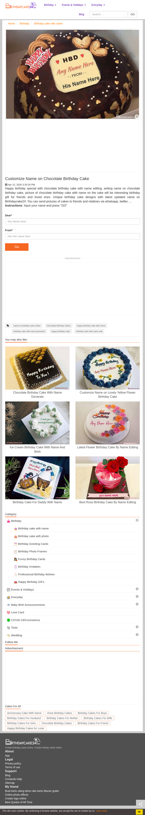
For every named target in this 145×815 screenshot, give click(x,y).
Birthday (14, 520)
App (7, 755)
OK (139, 812)
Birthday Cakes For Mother (62, 718)
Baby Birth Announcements (26, 604)
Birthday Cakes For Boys (92, 713)
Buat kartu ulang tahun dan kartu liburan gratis (32, 790)
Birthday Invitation (23, 566)
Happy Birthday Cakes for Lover (25, 728)
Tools (12, 627)
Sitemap (10, 782)
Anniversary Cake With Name (24, 713)
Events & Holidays (20, 589)
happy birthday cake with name (91, 326)
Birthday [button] (50, 4)
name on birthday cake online (26, 326)
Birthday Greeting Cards (27, 543)
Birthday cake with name (28, 528)
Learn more (101, 811)
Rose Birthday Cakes (59, 713)
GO (133, 14)
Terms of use (12, 767)
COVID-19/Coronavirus (23, 620)
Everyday (15, 597)
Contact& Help (13, 779)
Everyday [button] (98, 4)
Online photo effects (16, 794)
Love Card (15, 612)
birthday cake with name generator (29, 331)
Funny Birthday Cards (26, 559)
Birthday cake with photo (28, 536)
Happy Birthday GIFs (25, 581)
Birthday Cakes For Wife (98, 718)
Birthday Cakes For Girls (21, 723)
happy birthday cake (61, 331)
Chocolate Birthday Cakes (59, 326)
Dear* (8, 215)
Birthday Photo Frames (27, 551)
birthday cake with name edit (89, 331)
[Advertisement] (72, 146)
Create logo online (15, 798)
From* (9, 230)
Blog (81, 14)
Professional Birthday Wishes (31, 574)
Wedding (14, 635)
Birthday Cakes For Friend (93, 723)
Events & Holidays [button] (74, 4)
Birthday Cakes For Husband (24, 718)
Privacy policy (13, 763)
